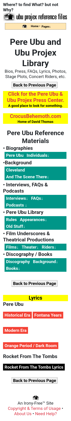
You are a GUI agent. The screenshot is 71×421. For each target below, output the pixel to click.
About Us (23, 413)
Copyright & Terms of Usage (35, 408)
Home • (35, 26)
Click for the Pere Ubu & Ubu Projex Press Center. (35, 97)
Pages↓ (46, 26)
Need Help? (46, 413)
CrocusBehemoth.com (35, 116)
